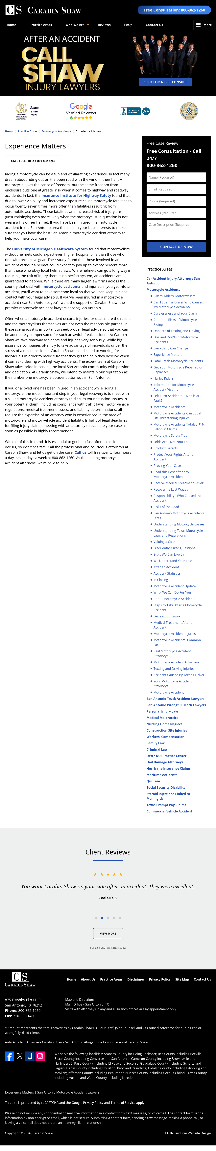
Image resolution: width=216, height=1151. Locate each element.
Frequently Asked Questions (174, 548)
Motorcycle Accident (169, 692)
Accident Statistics (167, 573)
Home (11, 25)
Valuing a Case (164, 542)
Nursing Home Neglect (164, 724)
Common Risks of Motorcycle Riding (175, 322)
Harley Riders (164, 378)
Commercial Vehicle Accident (169, 811)
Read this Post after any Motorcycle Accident (171, 474)
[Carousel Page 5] (120, 918)
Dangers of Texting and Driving (177, 331)
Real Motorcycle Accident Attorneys (172, 653)
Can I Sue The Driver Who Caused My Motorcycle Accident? (178, 304)
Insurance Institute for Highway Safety (76, 195)
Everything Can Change (171, 348)
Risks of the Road (166, 507)
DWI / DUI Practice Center (166, 756)
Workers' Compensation (165, 737)
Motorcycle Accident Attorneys (176, 662)
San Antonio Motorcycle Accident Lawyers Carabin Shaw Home (43, 10)
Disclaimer (135, 979)
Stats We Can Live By (169, 554)
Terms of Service (123, 1102)
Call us (80, 452)
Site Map (182, 979)
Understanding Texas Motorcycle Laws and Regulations (178, 533)
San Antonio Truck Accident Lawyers (175, 699)
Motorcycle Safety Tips (170, 435)
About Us (88, 979)
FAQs (128, 25)
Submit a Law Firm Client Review (108, 947)
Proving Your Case (167, 465)
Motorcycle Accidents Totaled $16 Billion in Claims (179, 426)
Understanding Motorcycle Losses (179, 524)
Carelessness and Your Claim (175, 313)
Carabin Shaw (43, 1133)
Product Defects (166, 448)
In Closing (161, 580)
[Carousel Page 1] (96, 918)
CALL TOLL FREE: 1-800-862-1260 (33, 161)
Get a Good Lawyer (168, 616)
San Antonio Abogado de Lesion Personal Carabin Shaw (106, 1042)
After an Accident (166, 567)
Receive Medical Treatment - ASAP (179, 483)
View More (108, 933)
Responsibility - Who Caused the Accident (178, 498)
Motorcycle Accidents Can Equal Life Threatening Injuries (177, 415)
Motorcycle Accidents (163, 289)
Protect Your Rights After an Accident (174, 456)
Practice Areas (41, 25)
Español (174, 25)
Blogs (150, 25)
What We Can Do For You (172, 592)
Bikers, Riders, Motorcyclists (174, 296)
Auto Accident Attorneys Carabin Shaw (33, 1042)
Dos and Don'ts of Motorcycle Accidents (176, 339)
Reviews (104, 25)
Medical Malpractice (162, 718)
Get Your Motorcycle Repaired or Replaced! (178, 369)
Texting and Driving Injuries (174, 668)
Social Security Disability (166, 787)
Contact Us (202, 979)
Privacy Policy (160, 979)
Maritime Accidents (162, 775)
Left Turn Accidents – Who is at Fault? (176, 398)
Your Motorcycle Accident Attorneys (173, 683)
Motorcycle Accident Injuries (175, 633)
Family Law (156, 743)
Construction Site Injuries (167, 730)
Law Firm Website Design (186, 1133)
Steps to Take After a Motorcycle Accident (178, 607)
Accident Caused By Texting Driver (179, 675)
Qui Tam (153, 781)
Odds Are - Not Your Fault (173, 442)
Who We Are (74, 25)
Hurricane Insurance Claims (169, 768)
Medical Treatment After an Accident (174, 625)
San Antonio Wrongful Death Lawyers (176, 705)
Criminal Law (157, 749)
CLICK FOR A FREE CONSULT (165, 82)
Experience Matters (168, 354)
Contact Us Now (176, 246)
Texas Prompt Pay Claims (166, 805)
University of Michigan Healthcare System (50, 249)
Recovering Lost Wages (171, 489)
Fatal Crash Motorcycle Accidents (178, 361)
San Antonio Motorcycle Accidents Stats (179, 515)
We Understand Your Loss (173, 561)
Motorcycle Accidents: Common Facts (177, 642)
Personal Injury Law (162, 711)
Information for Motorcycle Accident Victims (174, 387)
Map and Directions (80, 999)
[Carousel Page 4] (114, 918)
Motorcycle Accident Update (175, 586)
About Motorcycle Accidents (174, 599)
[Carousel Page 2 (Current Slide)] (102, 918)
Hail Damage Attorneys (165, 762)
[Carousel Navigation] (108, 917)
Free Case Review (162, 143)
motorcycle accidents (62, 286)
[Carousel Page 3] (108, 918)
